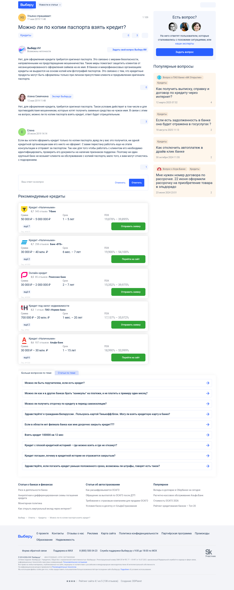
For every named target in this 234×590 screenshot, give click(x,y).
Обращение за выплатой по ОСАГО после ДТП (110, 495)
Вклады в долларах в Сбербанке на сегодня (176, 490)
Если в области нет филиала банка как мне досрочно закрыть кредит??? (69, 424)
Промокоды (202, 533)
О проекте (42, 533)
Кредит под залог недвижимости (49, 305)
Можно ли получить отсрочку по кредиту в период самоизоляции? (66, 403)
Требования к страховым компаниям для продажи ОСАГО (117, 500)
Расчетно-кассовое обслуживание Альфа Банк (178, 495)
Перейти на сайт (128, 259)
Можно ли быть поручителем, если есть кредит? (55, 382)
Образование (44, 539)
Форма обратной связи (32, 550)
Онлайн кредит (38, 273)
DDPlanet (137, 581)
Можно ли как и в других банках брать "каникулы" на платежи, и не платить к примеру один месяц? (86, 393)
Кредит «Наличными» (42, 207)
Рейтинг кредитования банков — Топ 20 (174, 506)
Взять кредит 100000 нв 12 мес (44, 434)
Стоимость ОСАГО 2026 (166, 500)
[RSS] (45, 581)
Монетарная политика (30, 503)
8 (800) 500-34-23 (86, 550)
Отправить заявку (128, 226)
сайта (112, 533)
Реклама (92, 533)
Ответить (137, 182)
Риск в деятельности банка (32, 490)
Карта (104, 533)
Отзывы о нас (75, 533)
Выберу (21, 518)
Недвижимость (65, 539)
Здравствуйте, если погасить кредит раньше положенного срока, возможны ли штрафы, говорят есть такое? (92, 466)
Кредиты (25, 35)
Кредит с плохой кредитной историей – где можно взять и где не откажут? (71, 445)
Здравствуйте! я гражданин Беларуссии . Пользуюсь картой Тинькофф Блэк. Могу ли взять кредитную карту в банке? (97, 414)
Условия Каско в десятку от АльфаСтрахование (111, 506)
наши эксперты (184, 43)
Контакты (58, 533)
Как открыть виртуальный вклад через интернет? (44, 508)
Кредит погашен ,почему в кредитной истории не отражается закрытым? (70, 455)
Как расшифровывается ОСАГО (102, 490)
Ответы (31, 518)
